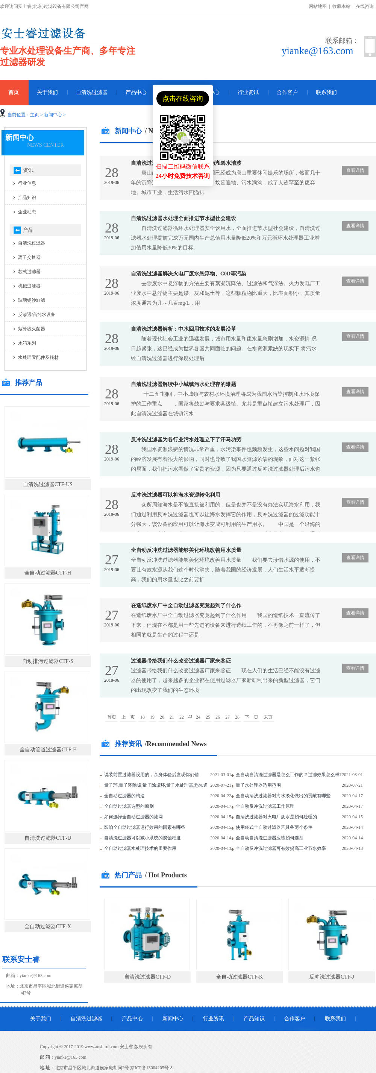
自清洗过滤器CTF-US (48, 484)
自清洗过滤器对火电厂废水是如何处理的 (276, 816)
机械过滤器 (29, 286)
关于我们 (47, 92)
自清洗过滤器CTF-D (147, 977)
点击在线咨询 (182, 98)
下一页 (251, 717)
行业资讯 (248, 92)
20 (162, 717)
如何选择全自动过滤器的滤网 (133, 816)
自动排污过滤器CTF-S (47, 661)
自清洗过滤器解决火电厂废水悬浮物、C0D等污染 (188, 274)
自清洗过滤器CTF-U (47, 838)
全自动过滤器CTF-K (239, 977)
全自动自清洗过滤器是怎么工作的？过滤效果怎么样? (288, 774)
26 (217, 717)
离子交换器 (29, 257)
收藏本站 (341, 6)
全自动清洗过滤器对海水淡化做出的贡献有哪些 (283, 795)
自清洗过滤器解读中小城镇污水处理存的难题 (183, 384)
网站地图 (318, 6)
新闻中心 (53, 114)
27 (227, 717)
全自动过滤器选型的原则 (129, 806)
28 (237, 717)
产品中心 (136, 92)
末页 (268, 717)
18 (142, 717)
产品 (28, 230)
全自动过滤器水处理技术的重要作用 (140, 848)
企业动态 (27, 211)
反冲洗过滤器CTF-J (331, 977)
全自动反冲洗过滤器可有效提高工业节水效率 (281, 848)
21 (172, 717)
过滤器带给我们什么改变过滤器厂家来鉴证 (181, 661)
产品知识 (27, 197)
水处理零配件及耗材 (38, 357)
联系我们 (326, 92)
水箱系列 (27, 343)
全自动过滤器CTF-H (47, 573)
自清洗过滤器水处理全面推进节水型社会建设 (183, 218)
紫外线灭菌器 (31, 328)
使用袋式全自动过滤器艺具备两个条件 (274, 827)
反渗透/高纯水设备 (36, 314)
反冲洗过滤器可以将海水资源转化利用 (175, 495)
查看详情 (355, 170)
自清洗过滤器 (92, 92)
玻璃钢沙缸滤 (31, 300)
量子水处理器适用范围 (258, 785)
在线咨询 (365, 6)
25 (208, 717)
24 (198, 717)
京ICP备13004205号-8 (151, 1067)
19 (152, 717)
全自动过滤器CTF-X (47, 926)
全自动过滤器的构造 (124, 795)
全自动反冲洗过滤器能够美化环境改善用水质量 (186, 550)
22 (181, 717)
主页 (34, 114)
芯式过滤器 (29, 271)
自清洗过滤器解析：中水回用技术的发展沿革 (183, 329)
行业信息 (27, 183)
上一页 (128, 717)
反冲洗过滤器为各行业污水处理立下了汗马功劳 (186, 439)
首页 (111, 717)
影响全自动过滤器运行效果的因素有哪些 (144, 827)
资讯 (28, 170)
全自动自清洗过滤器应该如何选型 (269, 837)
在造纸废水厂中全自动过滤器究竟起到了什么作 (186, 605)
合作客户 (287, 92)
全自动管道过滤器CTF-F (48, 749)
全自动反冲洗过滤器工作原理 (265, 806)
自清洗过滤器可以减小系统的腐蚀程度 (142, 837)
